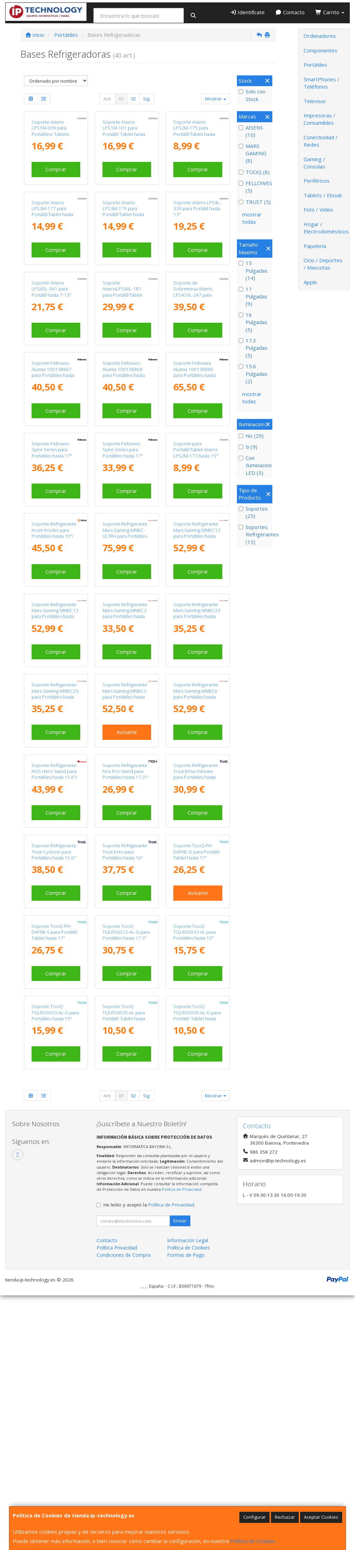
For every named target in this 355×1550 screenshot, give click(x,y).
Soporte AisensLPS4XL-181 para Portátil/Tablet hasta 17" (122, 292)
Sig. (146, 99)
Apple (310, 282)
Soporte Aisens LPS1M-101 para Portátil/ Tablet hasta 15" (123, 131)
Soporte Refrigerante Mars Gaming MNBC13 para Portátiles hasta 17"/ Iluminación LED (196, 533)
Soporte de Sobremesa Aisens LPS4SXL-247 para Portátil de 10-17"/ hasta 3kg (192, 295)
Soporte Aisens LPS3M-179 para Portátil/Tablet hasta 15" (123, 211)
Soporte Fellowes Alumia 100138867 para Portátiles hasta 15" (53, 372)
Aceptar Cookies (321, 1517)
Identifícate (247, 12)
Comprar (56, 169)
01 (121, 99)
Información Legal (187, 1240)
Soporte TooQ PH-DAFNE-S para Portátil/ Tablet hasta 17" (55, 932)
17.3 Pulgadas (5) (253, 348)
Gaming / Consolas (314, 163)
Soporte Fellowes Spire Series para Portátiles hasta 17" (52, 449)
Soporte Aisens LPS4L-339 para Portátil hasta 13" (197, 208)
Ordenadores (320, 35)
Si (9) (248, 446)
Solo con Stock (252, 95)
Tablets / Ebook (323, 195)
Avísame (127, 731)
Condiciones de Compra (123, 1255)
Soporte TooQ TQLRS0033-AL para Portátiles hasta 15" (194, 932)
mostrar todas (252, 218)
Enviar (180, 1221)
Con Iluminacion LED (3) (255, 465)
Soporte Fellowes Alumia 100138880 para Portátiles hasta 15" (194, 372)
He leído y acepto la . (149, 1205)
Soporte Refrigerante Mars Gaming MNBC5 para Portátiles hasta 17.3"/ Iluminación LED (126, 694)
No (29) (251, 435)
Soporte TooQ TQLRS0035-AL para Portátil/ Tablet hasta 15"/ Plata (123, 1015)
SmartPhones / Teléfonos (321, 83)
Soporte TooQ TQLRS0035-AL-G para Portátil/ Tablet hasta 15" (197, 1015)
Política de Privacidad (181, 1189)
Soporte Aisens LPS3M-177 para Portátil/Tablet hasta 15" (52, 211)
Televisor (315, 101)
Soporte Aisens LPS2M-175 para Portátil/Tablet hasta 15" (194, 131)
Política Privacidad (117, 1247)
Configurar (254, 1517)
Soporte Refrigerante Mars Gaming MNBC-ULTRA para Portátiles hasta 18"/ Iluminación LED (125, 536)
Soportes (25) (253, 512)
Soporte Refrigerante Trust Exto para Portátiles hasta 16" (124, 851)
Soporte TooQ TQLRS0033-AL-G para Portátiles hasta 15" (55, 1012)
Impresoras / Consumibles (319, 119)
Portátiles (315, 64)
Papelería (315, 245)
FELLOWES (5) (255, 187)
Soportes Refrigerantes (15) (255, 534)
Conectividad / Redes (321, 141)
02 (133, 99)
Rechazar (285, 1517)
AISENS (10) (251, 131)
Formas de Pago (186, 1255)
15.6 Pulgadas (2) (253, 374)
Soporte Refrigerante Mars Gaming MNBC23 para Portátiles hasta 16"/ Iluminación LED (196, 613)
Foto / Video (318, 209)
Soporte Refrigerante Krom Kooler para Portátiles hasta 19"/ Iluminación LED (54, 533)
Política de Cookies (252, 1540)
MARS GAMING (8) (252, 153)
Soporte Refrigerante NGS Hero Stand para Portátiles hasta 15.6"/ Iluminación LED (54, 774)
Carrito (329, 12)
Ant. (108, 99)
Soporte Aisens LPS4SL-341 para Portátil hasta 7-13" (51, 289)
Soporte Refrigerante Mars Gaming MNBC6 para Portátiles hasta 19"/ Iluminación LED (195, 694)
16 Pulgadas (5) (253, 322)
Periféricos (317, 180)
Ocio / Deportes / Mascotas (323, 264)
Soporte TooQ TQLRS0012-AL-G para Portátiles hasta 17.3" (126, 932)
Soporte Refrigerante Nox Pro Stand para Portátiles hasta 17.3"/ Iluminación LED (125, 774)
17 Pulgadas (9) (253, 296)
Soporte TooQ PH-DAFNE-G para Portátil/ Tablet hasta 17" (196, 851)
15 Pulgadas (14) (253, 270)
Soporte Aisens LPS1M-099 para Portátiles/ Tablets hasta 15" (50, 131)
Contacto (290, 12)
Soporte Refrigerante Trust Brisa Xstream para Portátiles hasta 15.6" (195, 774)
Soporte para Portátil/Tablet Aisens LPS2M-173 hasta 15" (195, 449)
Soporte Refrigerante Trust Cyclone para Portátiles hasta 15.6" (54, 851)
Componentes (320, 50)
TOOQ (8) (254, 171)
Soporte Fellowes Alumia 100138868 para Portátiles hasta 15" (123, 372)
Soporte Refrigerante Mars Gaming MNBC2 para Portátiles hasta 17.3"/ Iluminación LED (126, 613)
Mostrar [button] (215, 99)
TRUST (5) (255, 201)
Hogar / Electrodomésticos (326, 228)
